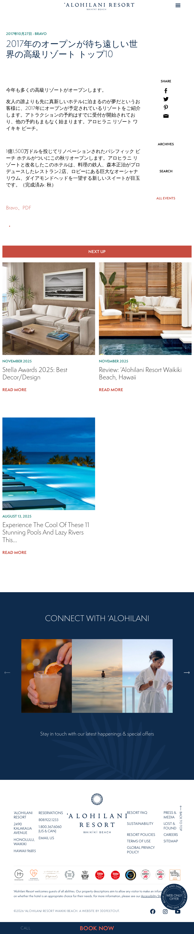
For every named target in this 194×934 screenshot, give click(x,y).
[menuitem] (166, 90)
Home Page (99, 6)
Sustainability (140, 823)
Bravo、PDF (18, 207)
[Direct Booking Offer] (174, 897)
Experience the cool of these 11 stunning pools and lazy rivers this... (45, 532)
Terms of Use (139, 841)
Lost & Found (170, 825)
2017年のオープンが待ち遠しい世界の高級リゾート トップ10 (72, 49)
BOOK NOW (97, 928)
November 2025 (17, 361)
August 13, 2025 (16, 516)
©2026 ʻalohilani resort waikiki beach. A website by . (67, 911)
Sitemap (171, 841)
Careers (171, 834)
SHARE (166, 81)
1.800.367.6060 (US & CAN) (50, 829)
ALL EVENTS (165, 198)
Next (184, 652)
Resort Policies (141, 834)
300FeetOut (109, 911)
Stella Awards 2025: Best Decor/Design (34, 373)
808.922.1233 (48, 820)
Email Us (46, 838)
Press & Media (170, 814)
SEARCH (166, 171)
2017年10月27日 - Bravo (26, 33)
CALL (26, 928)
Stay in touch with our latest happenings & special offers (97, 734)
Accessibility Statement (156, 896)
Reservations (51, 813)
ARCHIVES (166, 144)
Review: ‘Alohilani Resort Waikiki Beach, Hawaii (140, 373)
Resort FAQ (137, 812)
